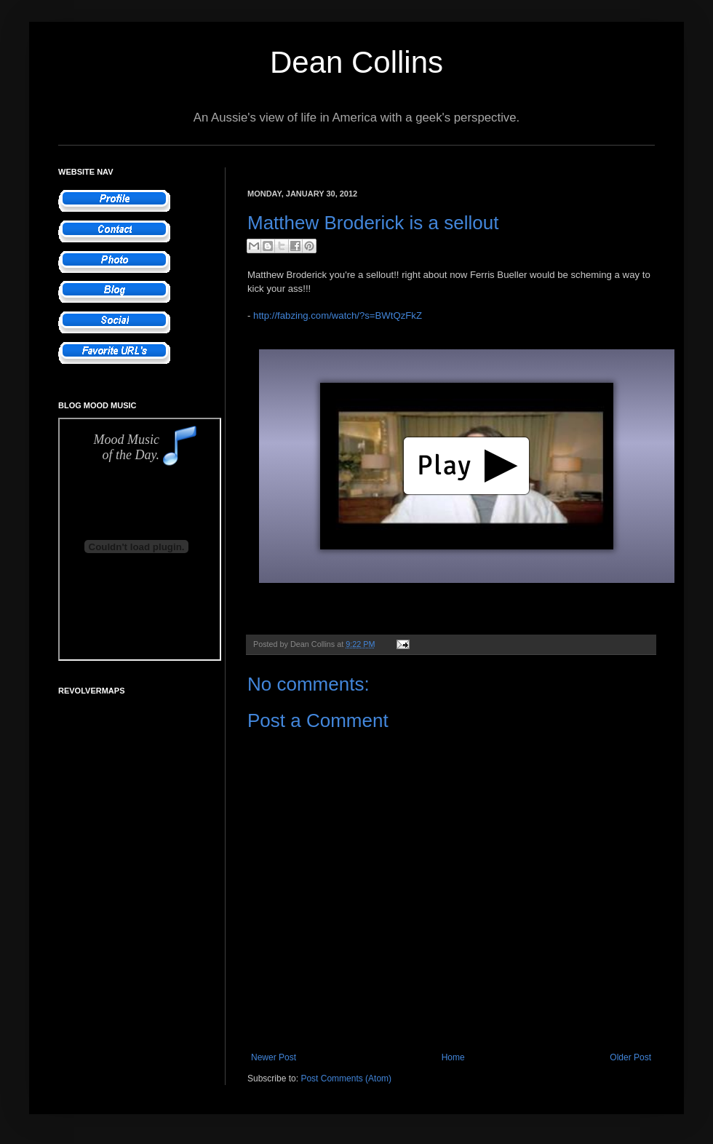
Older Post (630, 1057)
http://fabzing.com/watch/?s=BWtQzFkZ (337, 315)
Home (453, 1057)
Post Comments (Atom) (345, 1078)
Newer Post (273, 1057)
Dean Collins (356, 62)
